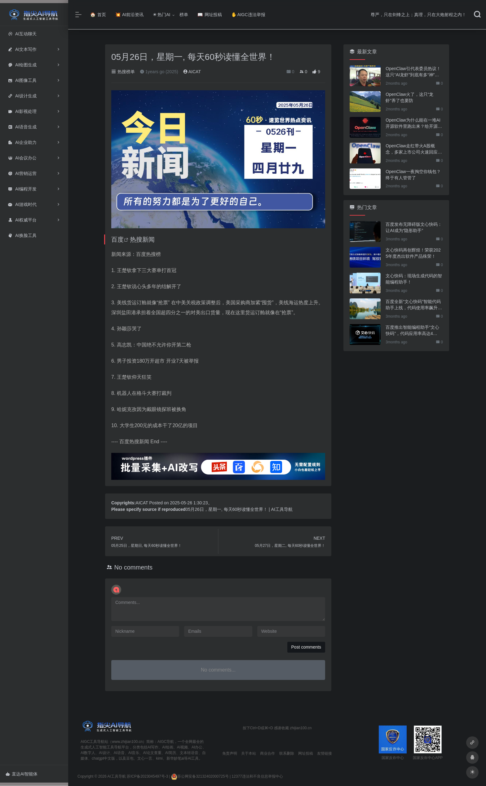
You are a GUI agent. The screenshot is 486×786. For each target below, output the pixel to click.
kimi (159, 758)
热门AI (161, 14)
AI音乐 (133, 753)
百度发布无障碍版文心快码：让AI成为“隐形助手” (414, 227)
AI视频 (182, 747)
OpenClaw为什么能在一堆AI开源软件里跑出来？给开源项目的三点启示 (414, 123)
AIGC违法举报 (248, 14)
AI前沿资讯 (129, 14)
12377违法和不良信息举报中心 (257, 776)
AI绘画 (167, 747)
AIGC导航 (165, 741)
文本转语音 (189, 753)
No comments (133, 567)
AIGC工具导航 (92, 741)
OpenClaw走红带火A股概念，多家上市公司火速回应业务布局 (414, 149)
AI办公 (197, 747)
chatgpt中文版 (103, 758)
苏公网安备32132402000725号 (199, 776)
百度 (117, 239)
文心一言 (144, 758)
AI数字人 (88, 753)
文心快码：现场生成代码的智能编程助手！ (414, 278)
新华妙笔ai (175, 758)
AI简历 (170, 753)
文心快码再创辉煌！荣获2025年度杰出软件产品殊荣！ (413, 253)
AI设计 (104, 753)
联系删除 (286, 753)
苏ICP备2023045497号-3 (147, 776)
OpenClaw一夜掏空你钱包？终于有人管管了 (413, 174)
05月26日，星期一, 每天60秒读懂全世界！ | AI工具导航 (239, 509)
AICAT (192, 71)
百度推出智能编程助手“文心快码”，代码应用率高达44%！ (412, 331)
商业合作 (267, 753)
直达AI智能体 (22, 773)
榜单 (183, 14)
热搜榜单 (123, 71)
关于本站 (248, 753)
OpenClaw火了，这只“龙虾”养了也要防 (409, 97)
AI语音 (119, 753)
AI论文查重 (152, 753)
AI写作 (153, 747)
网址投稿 (209, 14)
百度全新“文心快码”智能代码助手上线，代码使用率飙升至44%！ (414, 305)
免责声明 (229, 753)
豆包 (130, 758)
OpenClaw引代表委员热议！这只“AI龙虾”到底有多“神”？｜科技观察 (413, 72)
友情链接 (324, 753)
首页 (98, 14)
